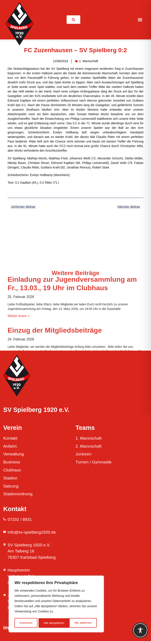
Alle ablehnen (52, 623)
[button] (140, 19)
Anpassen (25, 623)
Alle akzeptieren (83, 623)
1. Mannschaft (88, 61)
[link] (73, 19)
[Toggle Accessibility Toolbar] (140, 630)
